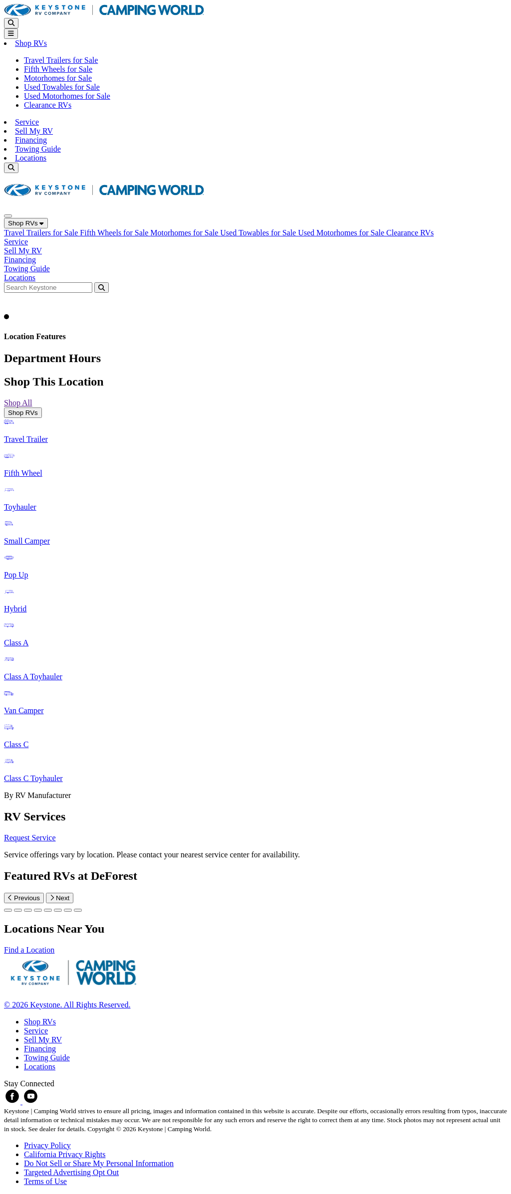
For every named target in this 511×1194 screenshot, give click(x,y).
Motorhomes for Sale (58, 78)
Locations (30, 158)
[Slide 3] (38, 910)
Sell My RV (34, 131)
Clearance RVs (47, 105)
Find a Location (29, 950)
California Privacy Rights (65, 1154)
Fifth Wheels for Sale (58, 69)
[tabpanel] (255, 609)
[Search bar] (49, 287)
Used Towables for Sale (62, 87)
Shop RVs (26, 223)
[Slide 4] (48, 910)
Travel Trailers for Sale (61, 60)
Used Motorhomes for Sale (67, 96)
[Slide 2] (28, 910)
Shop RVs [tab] (23, 412)
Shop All (18, 402)
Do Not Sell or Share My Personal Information (99, 1163)
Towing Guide (38, 149)
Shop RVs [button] (31, 43)
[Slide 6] (68, 910)
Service (27, 122)
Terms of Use (45, 1181)
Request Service (30, 837)
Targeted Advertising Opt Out (71, 1172)
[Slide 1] (18, 910)
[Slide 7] (78, 910)
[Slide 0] (8, 910)
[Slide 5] (58, 910)
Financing (31, 140)
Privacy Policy (47, 1145)
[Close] (8, 215)
